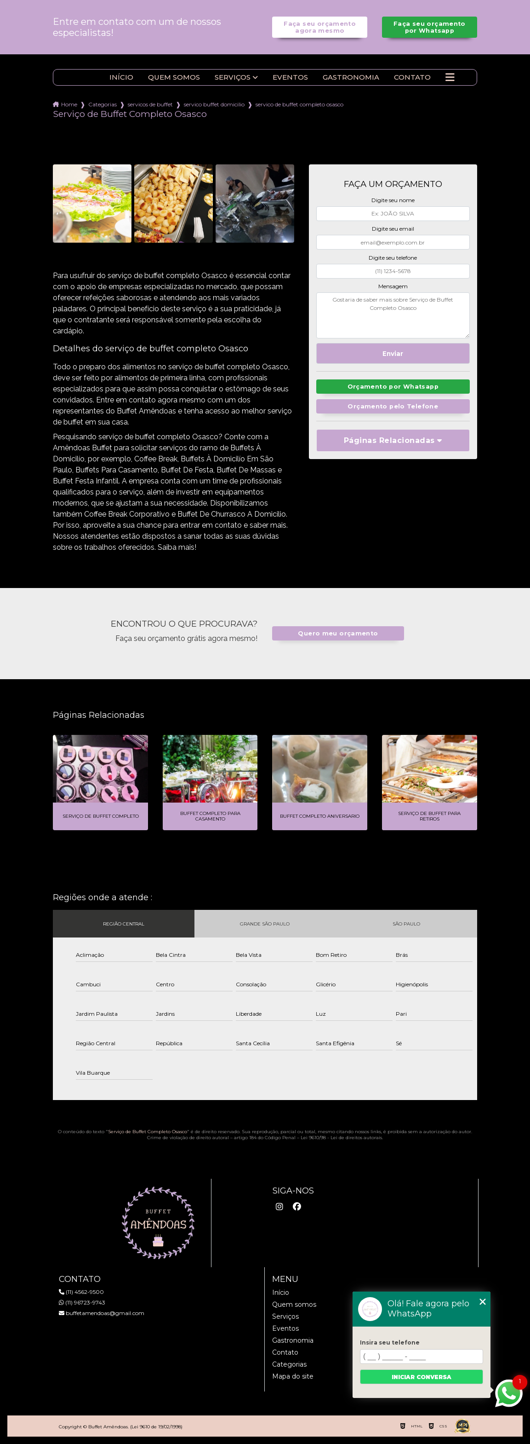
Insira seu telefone (390, 1342)
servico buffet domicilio (214, 104)
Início (121, 77)
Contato (412, 77)
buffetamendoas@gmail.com (101, 1313)
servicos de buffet (150, 104)
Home (69, 104)
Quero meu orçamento (338, 633)
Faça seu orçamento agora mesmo (320, 27)
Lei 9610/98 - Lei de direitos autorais (341, 1138)
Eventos (290, 77)
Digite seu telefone (393, 257)
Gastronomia (351, 77)
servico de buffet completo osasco (299, 104)
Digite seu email (393, 228)
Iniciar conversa (421, 1377)
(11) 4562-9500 (81, 1291)
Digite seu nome (393, 200)
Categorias (102, 104)
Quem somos (174, 77)
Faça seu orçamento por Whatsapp (429, 27)
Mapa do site (292, 1376)
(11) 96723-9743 (82, 1302)
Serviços (233, 77)
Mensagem (393, 286)
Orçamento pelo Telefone (393, 406)
